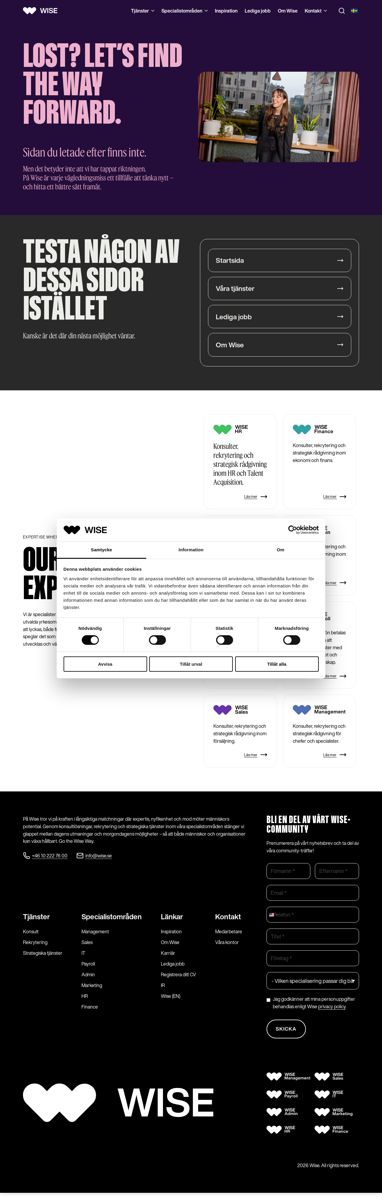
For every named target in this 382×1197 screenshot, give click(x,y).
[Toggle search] (341, 11)
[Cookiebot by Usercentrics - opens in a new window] (293, 529)
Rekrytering (35, 945)
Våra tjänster (236, 289)
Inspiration (226, 10)
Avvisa (105, 664)
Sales (87, 945)
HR (84, 999)
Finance (89, 1009)
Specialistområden (184, 10)
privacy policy (332, 1008)
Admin (88, 977)
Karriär (168, 956)
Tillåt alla (276, 664)
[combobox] (273, 916)
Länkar (172, 919)
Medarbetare (228, 934)
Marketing (91, 988)
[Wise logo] (42, 10)
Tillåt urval (191, 664)
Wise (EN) (170, 999)
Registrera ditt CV (178, 977)
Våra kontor (227, 945)
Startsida (230, 260)
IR (163, 988)
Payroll (88, 966)
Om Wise (288, 10)
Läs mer (255, 498)
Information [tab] (191, 549)
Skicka (287, 1032)
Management (95, 934)
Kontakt (316, 10)
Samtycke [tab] (101, 549)
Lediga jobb (258, 10)
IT (83, 956)
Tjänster (142, 10)
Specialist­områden (111, 919)
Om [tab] (280, 549)
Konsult (30, 934)
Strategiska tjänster (42, 956)
